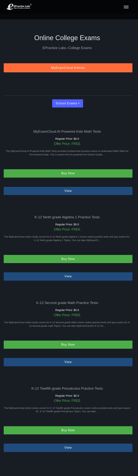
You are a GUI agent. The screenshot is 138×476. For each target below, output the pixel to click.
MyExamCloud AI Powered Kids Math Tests (67, 131)
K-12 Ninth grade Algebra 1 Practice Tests (67, 217)
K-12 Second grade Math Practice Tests (67, 303)
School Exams (68, 103)
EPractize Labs (54, 48)
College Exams (80, 48)
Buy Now (68, 173)
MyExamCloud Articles (68, 68)
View (68, 191)
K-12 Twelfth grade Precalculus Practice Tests (67, 388)
